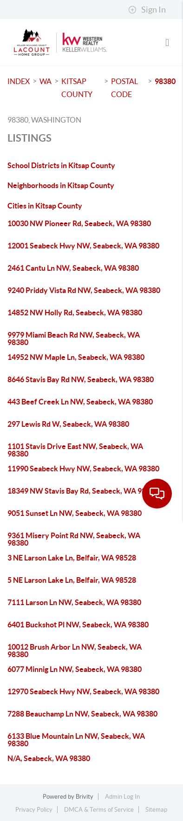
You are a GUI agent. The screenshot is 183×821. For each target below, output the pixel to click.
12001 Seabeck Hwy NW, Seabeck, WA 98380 (83, 245)
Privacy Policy (33, 809)
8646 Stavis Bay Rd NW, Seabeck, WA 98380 (80, 379)
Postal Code (124, 87)
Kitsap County (76, 87)
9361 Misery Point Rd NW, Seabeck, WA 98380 (73, 539)
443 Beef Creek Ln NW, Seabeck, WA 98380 (80, 401)
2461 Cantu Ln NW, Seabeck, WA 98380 (73, 268)
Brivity (84, 796)
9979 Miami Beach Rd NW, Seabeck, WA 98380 (73, 338)
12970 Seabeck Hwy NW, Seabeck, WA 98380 (83, 691)
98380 (165, 81)
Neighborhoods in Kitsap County (60, 185)
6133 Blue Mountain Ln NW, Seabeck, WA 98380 (76, 739)
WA (45, 81)
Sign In (147, 9)
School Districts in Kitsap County (61, 165)
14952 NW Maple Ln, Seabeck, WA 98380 (75, 357)
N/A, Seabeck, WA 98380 (48, 758)
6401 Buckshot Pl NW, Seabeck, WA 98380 (78, 624)
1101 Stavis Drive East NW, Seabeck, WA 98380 (75, 450)
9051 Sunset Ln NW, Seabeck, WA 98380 (74, 513)
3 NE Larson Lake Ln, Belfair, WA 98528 (71, 557)
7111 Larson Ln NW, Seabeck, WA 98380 (74, 602)
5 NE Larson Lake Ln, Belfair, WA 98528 (71, 580)
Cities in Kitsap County (44, 206)
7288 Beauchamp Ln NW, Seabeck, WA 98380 (82, 713)
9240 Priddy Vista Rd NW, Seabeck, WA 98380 (83, 290)
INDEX (18, 81)
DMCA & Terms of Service (99, 809)
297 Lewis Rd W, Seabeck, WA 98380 (68, 424)
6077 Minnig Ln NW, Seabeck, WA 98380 (74, 669)
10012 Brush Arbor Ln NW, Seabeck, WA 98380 (74, 650)
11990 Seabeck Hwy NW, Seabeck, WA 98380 (83, 468)
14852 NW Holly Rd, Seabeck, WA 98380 (74, 312)
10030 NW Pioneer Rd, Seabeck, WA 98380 (79, 223)
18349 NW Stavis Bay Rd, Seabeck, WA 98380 (82, 491)
